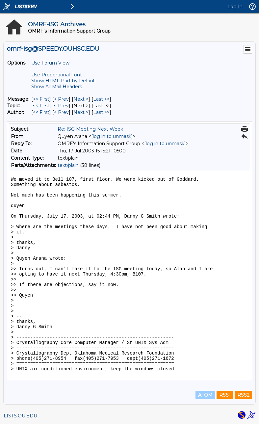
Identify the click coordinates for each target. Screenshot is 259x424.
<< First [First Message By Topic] (41, 106)
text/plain (68, 165)
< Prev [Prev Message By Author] (61, 112)
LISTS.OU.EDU (20, 416)
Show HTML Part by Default (63, 81)
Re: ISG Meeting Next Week (90, 129)
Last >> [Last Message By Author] (101, 112)
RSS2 (243, 395)
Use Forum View (50, 63)
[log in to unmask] (112, 136)
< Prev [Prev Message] (61, 99)
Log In (235, 7)
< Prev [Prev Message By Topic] (61, 106)
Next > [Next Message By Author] (81, 112)
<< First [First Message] (41, 99)
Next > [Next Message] (81, 99)
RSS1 (225, 395)
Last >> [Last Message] (101, 99)
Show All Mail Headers (56, 87)
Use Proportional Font (56, 75)
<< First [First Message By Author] (41, 112)
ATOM (205, 395)
